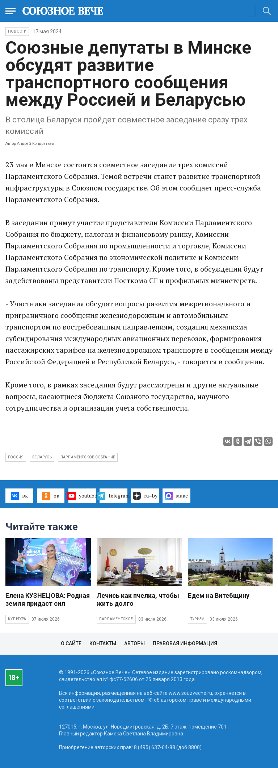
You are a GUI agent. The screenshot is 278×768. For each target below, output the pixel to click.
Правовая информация (185, 643)
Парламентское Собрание (87, 457)
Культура (17, 619)
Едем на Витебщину (218, 595)
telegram (113, 496)
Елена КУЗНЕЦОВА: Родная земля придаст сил (47, 599)
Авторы (134, 643)
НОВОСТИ (17, 31)
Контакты (102, 643)
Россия (16, 457)
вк (19, 496)
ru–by (145, 496)
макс (176, 496)
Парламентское (116, 619)
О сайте (71, 643)
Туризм (197, 619)
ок (50, 496)
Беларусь (42, 457)
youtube (82, 496)
